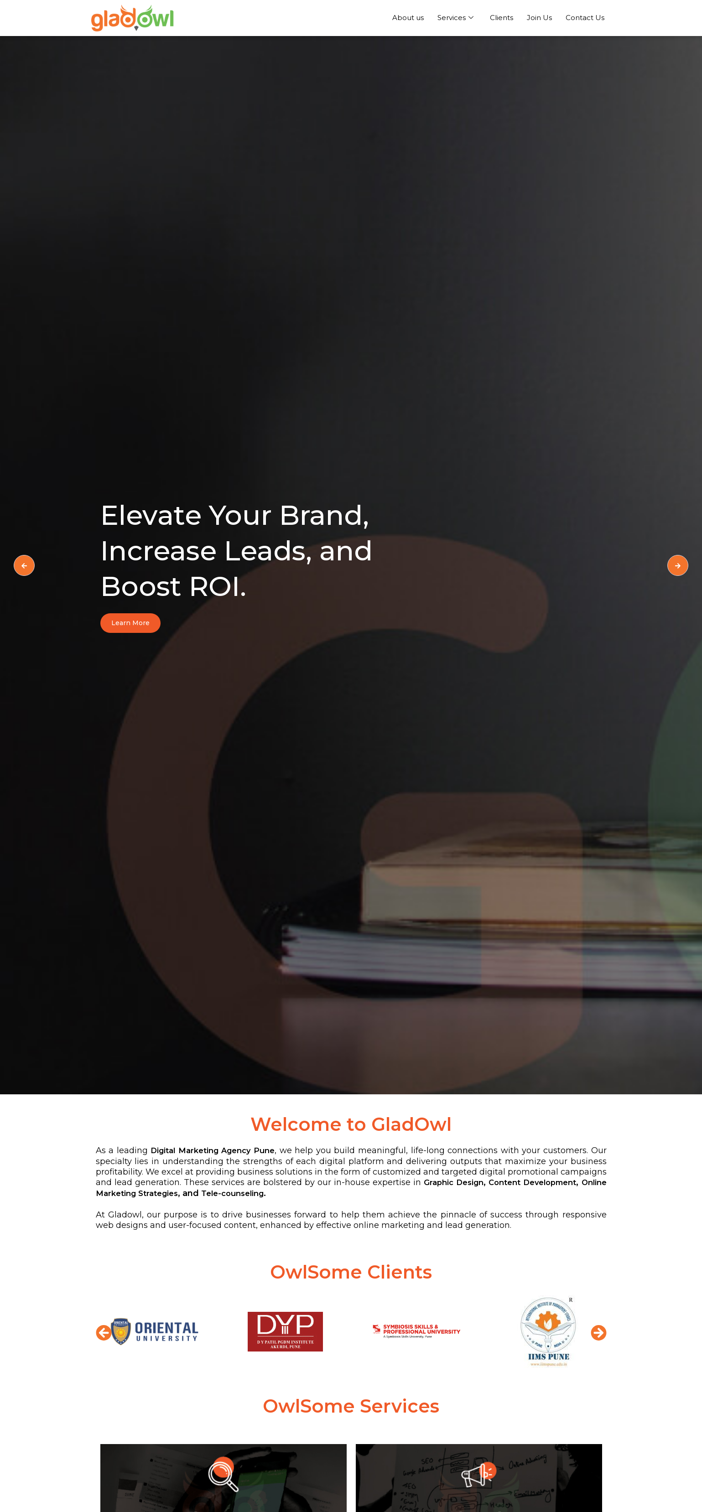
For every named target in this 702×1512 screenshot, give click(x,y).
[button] (104, 1333)
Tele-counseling (336, 1193)
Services (455, 17)
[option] (351, 565)
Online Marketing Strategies (219, 1193)
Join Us (539, 17)
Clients (501, 17)
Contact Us (585, 17)
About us (408, 17)
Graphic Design (525, 1182)
